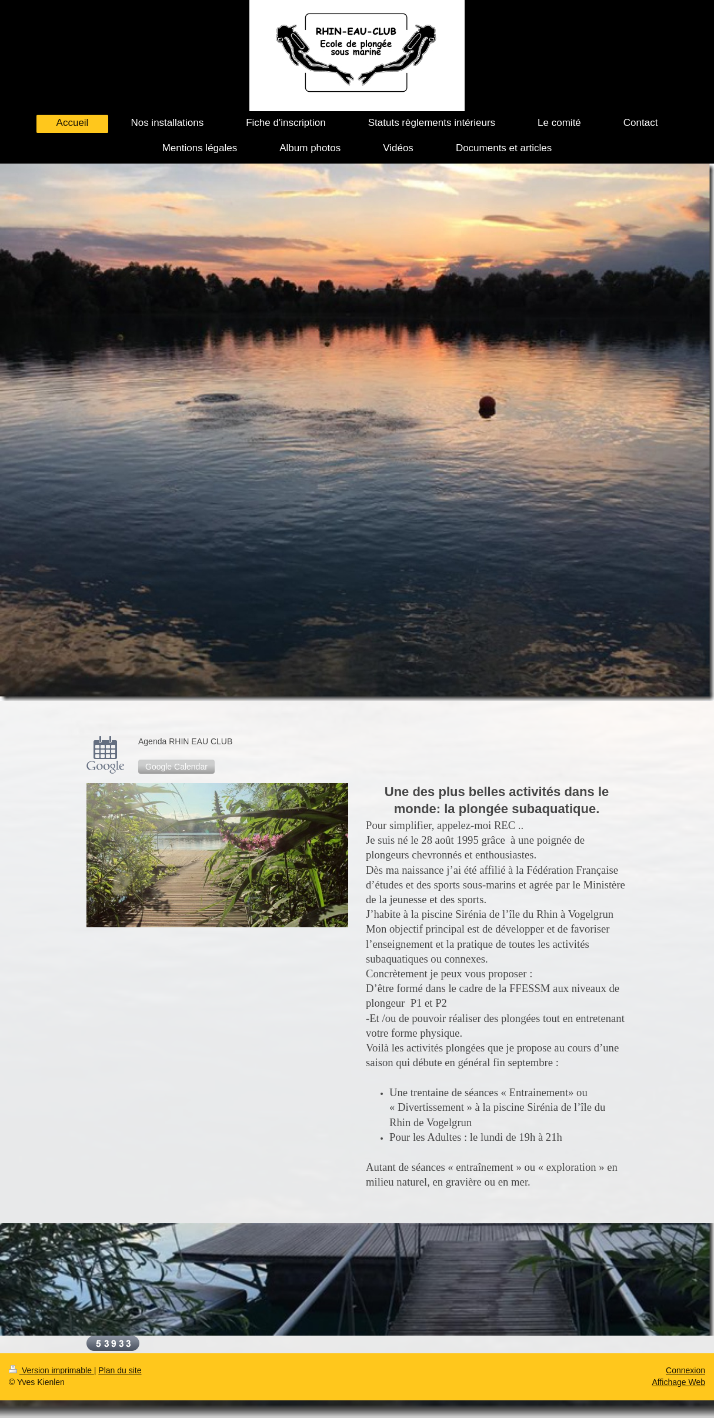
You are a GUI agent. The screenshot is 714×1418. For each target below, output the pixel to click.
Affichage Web (678, 1382)
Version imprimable (51, 1370)
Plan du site (119, 1370)
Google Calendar (176, 766)
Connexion (685, 1370)
